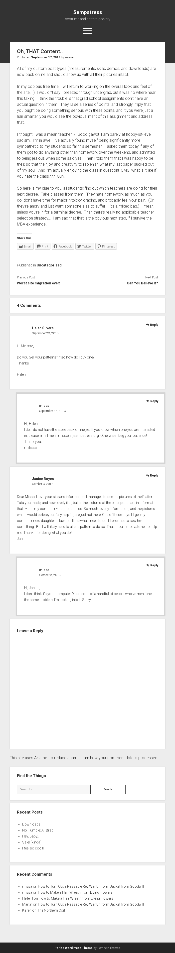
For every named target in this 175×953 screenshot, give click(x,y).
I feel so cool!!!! (33, 848)
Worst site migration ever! (38, 283)
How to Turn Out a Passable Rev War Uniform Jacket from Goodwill (91, 886)
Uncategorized (49, 265)
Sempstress (87, 12)
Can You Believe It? (142, 283)
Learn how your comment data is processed (118, 757)
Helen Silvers (43, 328)
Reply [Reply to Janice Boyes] (154, 475)
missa (69, 57)
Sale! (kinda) (31, 842)
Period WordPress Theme (73, 948)
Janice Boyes (43, 479)
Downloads (31, 824)
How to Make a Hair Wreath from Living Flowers (75, 892)
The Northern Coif (51, 910)
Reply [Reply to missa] (154, 401)
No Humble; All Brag (37, 830)
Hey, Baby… (30, 836)
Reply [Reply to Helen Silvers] (154, 325)
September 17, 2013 (45, 57)
